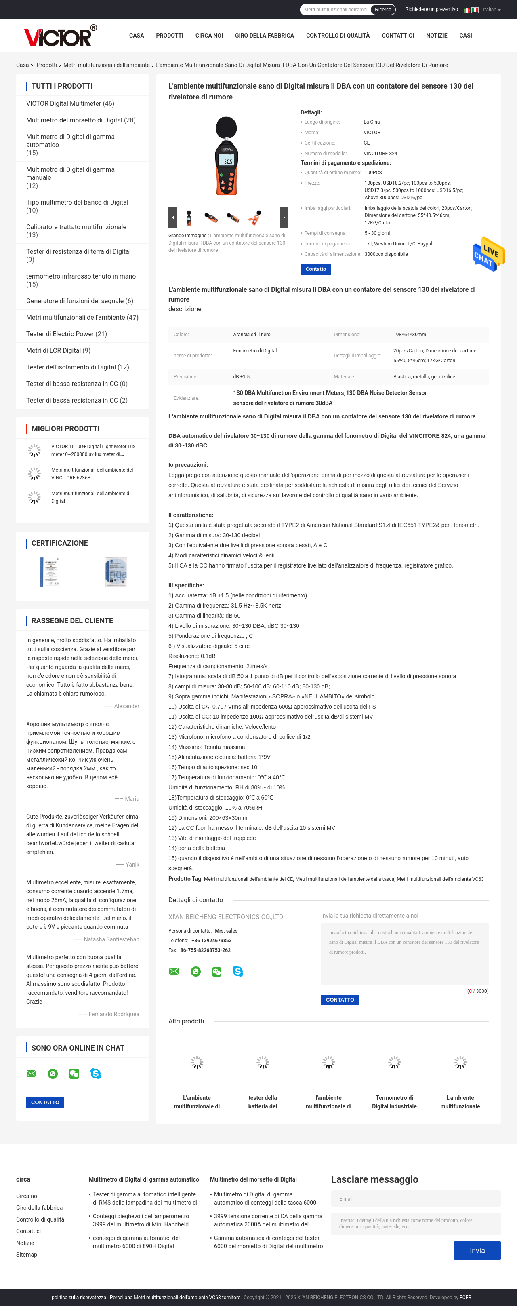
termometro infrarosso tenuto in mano (81, 276)
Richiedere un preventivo (432, 9)
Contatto (316, 269)
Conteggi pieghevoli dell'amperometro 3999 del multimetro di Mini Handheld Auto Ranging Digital (141, 1221)
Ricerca (383, 10)
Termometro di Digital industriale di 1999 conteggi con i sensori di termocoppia (394, 1102)
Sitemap (26, 1254)
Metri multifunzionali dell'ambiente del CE (248, 879)
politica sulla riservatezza (79, 1297)
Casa (136, 35)
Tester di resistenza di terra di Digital (78, 251)
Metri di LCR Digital (53, 350)
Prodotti (170, 35)
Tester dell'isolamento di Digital (71, 367)
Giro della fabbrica (264, 35)
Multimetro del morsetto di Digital (74, 120)
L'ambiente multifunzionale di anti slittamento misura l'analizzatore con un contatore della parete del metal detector (197, 1102)
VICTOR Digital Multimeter (63, 104)
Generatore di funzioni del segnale (75, 301)
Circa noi (209, 35)
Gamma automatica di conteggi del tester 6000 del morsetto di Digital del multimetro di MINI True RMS (268, 1243)
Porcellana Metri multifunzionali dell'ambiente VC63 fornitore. (176, 1297)
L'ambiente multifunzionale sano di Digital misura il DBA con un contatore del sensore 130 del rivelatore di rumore (226, 243)
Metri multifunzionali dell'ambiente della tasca (345, 879)
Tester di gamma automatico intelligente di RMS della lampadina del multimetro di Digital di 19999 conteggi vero (145, 1199)
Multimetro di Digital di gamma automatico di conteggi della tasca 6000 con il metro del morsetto (265, 1199)
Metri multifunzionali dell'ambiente (106, 65)
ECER (465, 1297)
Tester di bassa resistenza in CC (72, 384)
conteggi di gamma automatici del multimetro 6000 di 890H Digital (136, 1242)
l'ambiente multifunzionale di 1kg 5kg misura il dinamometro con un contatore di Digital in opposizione (328, 1102)
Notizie (436, 35)
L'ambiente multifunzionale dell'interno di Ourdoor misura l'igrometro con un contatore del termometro (460, 1102)
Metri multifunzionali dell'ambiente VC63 (440, 879)
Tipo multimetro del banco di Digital (77, 202)
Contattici (398, 35)
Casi (466, 35)
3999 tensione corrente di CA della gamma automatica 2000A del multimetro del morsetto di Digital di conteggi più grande (268, 1221)
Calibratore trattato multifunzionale (76, 227)
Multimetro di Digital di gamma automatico (144, 1179)
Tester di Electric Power (60, 334)
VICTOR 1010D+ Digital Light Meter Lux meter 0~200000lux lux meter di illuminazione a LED (93, 454)
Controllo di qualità (338, 35)
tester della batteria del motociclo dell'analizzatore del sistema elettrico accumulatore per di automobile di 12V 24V (262, 1102)
